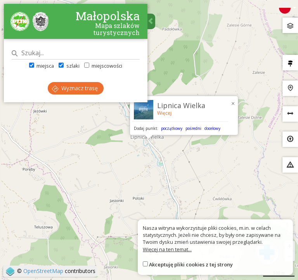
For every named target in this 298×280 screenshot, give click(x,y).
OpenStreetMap (43, 271)
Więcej (164, 113)
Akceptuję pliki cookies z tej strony (191, 264)
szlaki (69, 65)
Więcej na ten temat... (167, 249)
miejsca (41, 65)
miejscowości (103, 65)
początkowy (171, 128)
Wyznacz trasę (75, 88)
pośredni (193, 128)
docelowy (212, 128)
